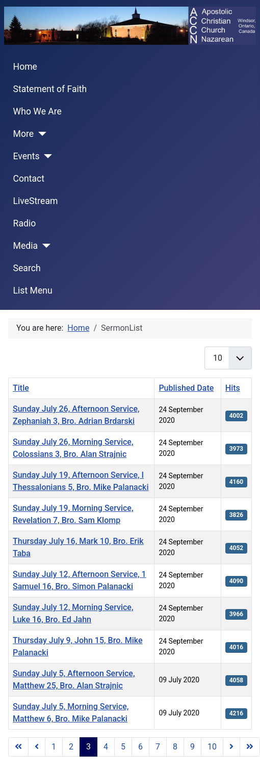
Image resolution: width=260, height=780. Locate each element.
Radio (24, 223)
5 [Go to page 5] (123, 747)
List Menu (33, 290)
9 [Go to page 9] (192, 747)
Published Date (186, 388)
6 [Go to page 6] (140, 747)
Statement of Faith (50, 89)
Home (25, 67)
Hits (232, 388)
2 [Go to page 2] (71, 747)
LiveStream (35, 201)
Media (25, 246)
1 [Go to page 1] (53, 747)
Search (27, 268)
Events (26, 156)
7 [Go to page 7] (157, 747)
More (23, 134)
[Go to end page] (250, 747)
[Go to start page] (18, 747)
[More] (40, 134)
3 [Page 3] (88, 747)
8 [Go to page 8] (175, 747)
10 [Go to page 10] (212, 747)
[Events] (46, 156)
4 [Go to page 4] (105, 747)
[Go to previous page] (36, 747)
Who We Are (37, 111)
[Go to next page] (231, 747)
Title (21, 388)
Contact (29, 179)
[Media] (44, 246)
